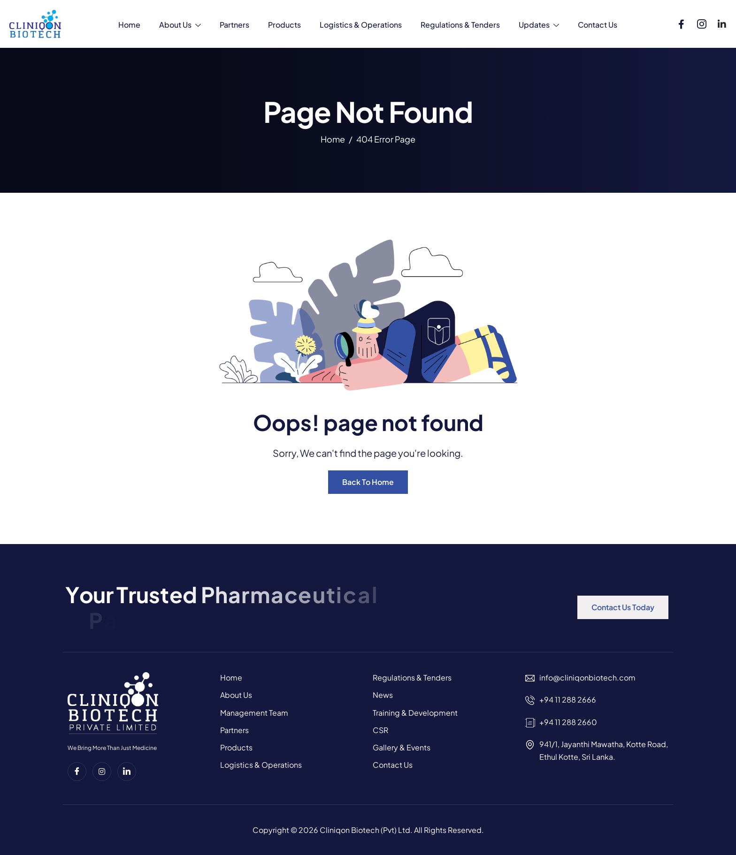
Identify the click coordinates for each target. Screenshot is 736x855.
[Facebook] (681, 22)
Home (129, 25)
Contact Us (597, 25)
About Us (180, 26)
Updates (539, 26)
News (383, 695)
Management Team (254, 713)
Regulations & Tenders (460, 25)
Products (284, 25)
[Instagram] (701, 22)
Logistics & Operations (361, 25)
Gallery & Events (401, 747)
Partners (234, 25)
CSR (380, 730)
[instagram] (101, 771)
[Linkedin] (722, 22)
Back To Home (368, 482)
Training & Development (415, 713)
